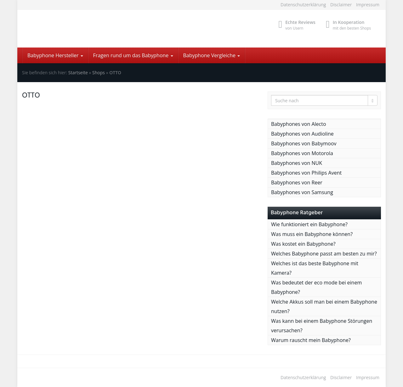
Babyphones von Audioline (302, 133)
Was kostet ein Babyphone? (303, 243)
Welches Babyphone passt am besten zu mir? (324, 253)
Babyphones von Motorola (302, 153)
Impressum (367, 5)
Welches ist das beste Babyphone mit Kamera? (314, 268)
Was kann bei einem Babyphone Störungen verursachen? (321, 325)
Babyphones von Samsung (302, 192)
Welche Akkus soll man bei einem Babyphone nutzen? (324, 306)
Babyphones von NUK (296, 163)
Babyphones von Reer (296, 182)
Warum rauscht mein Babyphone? (311, 340)
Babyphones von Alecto (298, 124)
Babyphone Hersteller (55, 55)
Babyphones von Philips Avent (306, 172)
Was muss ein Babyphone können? (312, 234)
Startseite (78, 73)
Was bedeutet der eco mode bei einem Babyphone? (316, 287)
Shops (98, 73)
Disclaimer (341, 5)
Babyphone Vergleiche (211, 55)
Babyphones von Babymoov (304, 143)
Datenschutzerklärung (303, 5)
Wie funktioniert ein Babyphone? (309, 224)
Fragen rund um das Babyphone (133, 55)
